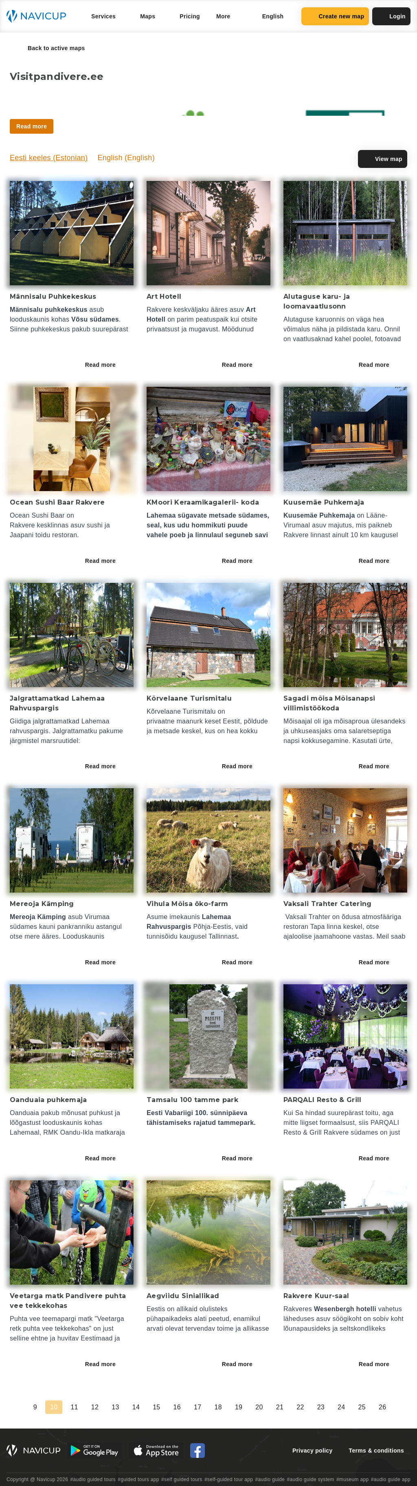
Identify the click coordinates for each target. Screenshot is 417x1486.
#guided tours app (138, 1479)
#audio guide (270, 1479)
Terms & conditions (376, 1450)
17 (197, 1407)
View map (382, 159)
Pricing (190, 16)
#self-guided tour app (228, 1479)
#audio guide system (310, 1479)
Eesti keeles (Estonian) (49, 158)
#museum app (352, 1479)
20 (259, 1407)
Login (391, 16)
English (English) (126, 158)
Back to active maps (50, 48)
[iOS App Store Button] (156, 1450)
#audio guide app (390, 1479)
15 (156, 1407)
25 (362, 1407)
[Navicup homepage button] (39, 16)
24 (341, 1407)
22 (300, 1407)
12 (95, 1407)
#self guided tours (181, 1479)
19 (238, 1407)
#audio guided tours (93, 1479)
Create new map (335, 16)
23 (321, 1407)
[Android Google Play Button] (94, 1450)
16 (177, 1407)
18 (218, 1407)
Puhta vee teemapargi (43, 1318)
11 (74, 1407)
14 (136, 1407)
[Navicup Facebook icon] (197, 1450)
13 (115, 1407)
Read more (106, 365)
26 (382, 1407)
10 (53, 1407)
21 (279, 1407)
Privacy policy (312, 1450)
